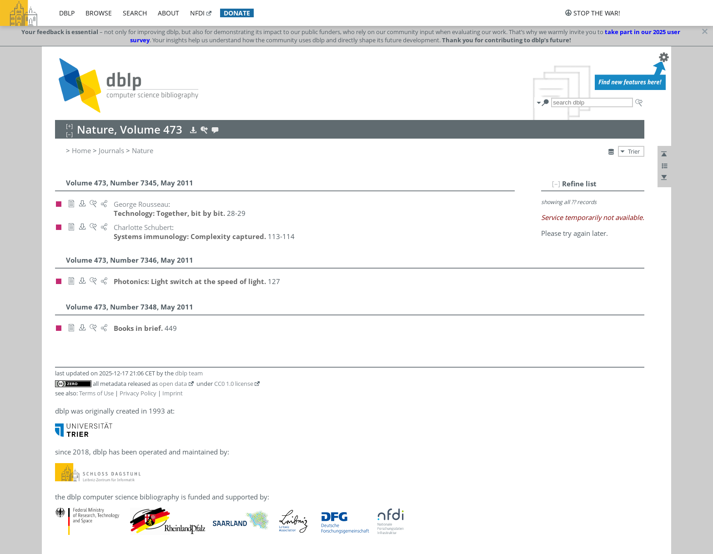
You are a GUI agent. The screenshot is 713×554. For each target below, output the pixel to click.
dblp (67, 13)
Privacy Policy (138, 393)
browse (98, 13)
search (135, 13)
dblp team (189, 373)
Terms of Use (96, 393)
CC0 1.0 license (233, 383)
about (168, 13)
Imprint (172, 393)
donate (237, 13)
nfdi (197, 13)
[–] (556, 183)
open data (173, 383)
